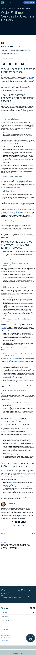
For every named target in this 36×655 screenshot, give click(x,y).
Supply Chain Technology (10, 53)
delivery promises (7, 235)
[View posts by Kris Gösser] (5, 43)
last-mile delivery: (24, 379)
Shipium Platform (15, 212)
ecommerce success (6, 89)
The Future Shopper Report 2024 (10, 376)
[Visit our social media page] (31, 608)
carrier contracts (25, 169)
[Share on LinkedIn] (4, 64)
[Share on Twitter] (10, 64)
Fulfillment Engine (5, 213)
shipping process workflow (13, 358)
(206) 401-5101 (4, 640)
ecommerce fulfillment (22, 180)
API (15, 347)
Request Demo (28, 2)
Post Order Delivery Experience (22, 8)
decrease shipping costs (18, 385)
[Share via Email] (22, 64)
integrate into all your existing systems (17, 473)
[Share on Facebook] (16, 64)
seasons (15, 197)
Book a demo (4, 497)
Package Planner (11, 347)
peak (11, 197)
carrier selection (11, 482)
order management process (18, 271)
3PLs (7, 161)
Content (9, 8)
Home (2, 8)
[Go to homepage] (6, 2)
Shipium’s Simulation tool (19, 491)
